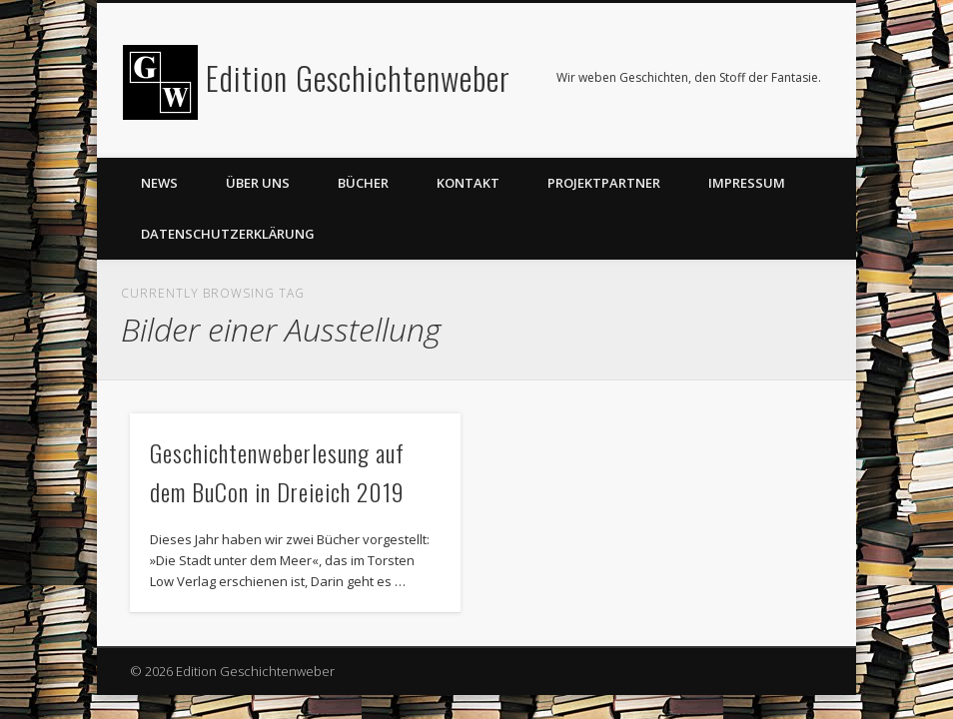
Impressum (746, 183)
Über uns (258, 183)
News (159, 183)
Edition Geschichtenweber (358, 77)
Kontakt (468, 183)
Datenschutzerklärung (228, 234)
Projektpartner (603, 183)
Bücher (363, 183)
